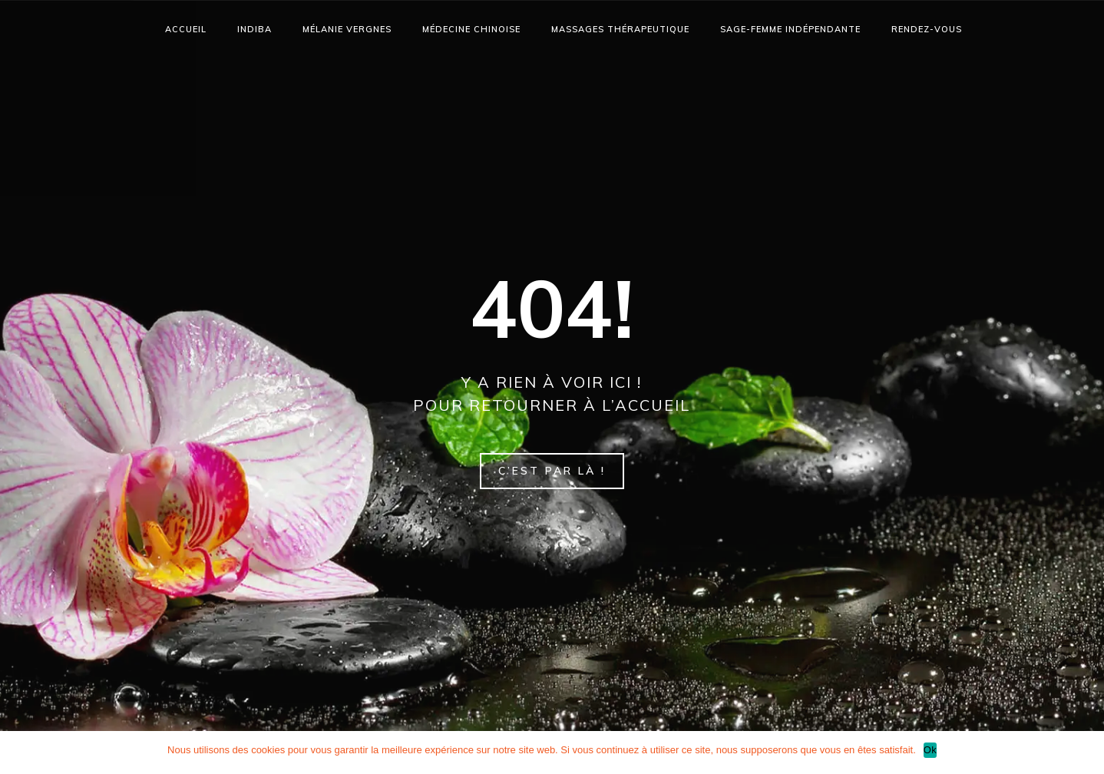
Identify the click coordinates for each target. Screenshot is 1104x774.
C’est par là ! (552, 471)
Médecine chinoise (471, 29)
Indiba (254, 29)
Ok (930, 750)
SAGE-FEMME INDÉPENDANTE (790, 29)
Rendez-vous (926, 29)
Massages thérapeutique (620, 29)
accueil (186, 29)
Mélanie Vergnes (347, 29)
